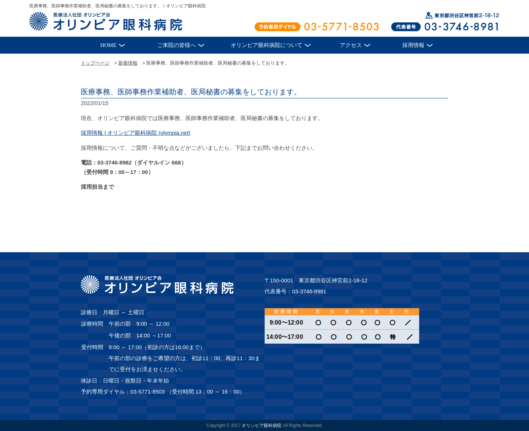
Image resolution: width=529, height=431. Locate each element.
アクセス (351, 45)
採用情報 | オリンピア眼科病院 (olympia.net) (135, 133)
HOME (108, 45)
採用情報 (413, 45)
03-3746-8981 (309, 291)
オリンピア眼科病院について (266, 45)
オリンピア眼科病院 (261, 425)
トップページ (95, 63)
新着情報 (127, 63)
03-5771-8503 (147, 391)
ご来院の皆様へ (176, 45)
